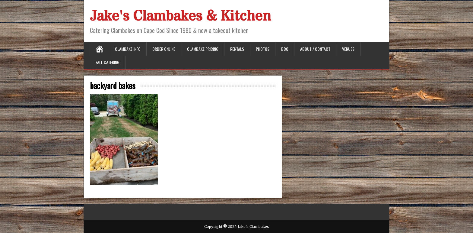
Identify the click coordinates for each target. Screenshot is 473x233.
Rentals (237, 49)
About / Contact (315, 49)
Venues (348, 49)
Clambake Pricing (202, 49)
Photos (262, 49)
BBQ (284, 49)
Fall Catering (107, 62)
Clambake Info (128, 49)
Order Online (163, 49)
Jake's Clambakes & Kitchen (180, 16)
